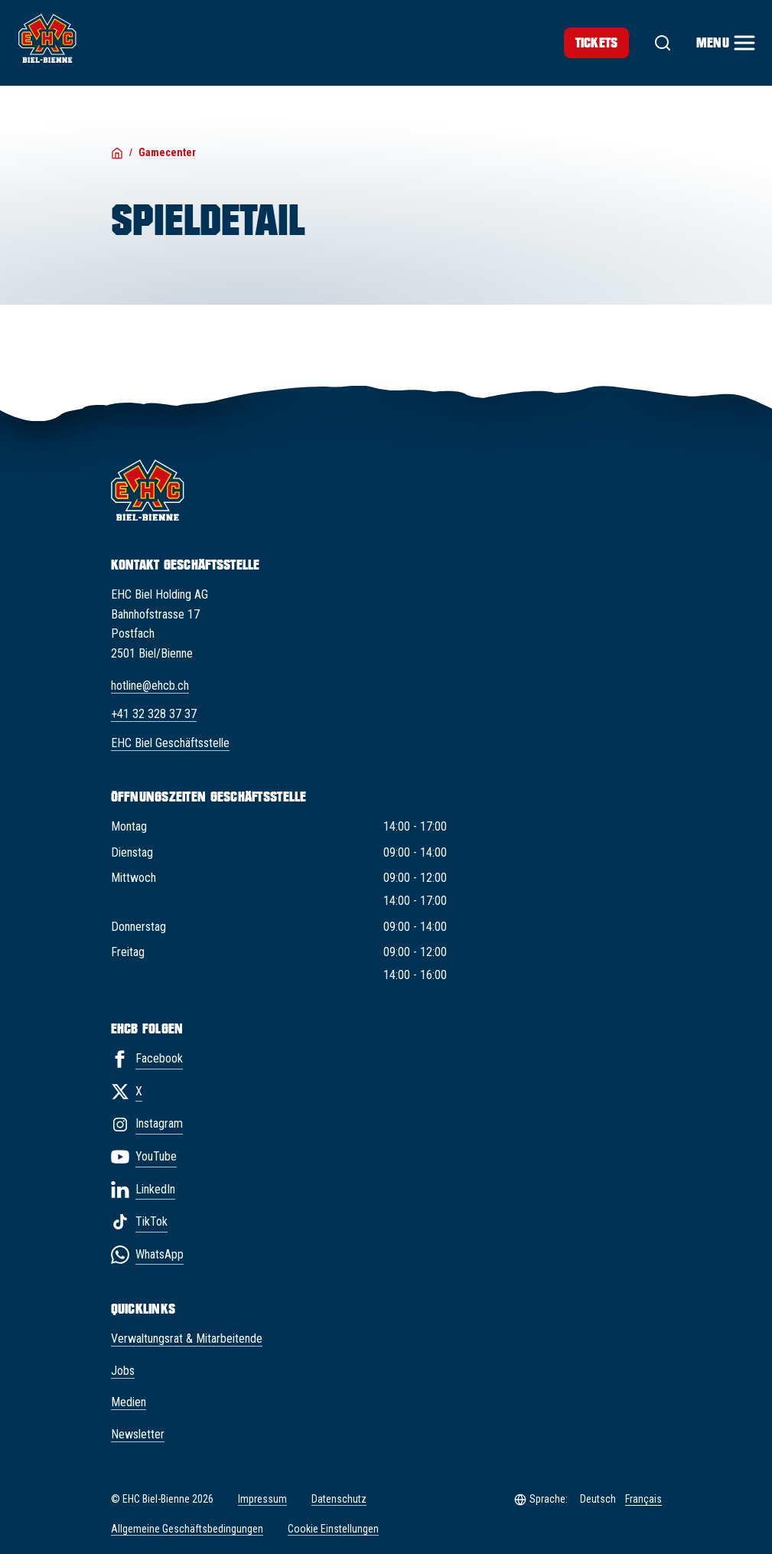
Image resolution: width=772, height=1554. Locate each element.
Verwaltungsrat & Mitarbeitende (186, 1338)
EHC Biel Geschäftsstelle (170, 743)
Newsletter (137, 1434)
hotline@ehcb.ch (150, 685)
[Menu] (725, 43)
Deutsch (598, 1499)
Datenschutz (338, 1499)
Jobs (123, 1370)
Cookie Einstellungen (333, 1529)
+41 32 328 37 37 (154, 714)
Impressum (262, 1499)
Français (643, 1499)
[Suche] (662, 43)
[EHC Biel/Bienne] (47, 38)
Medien (128, 1402)
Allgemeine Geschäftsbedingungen (187, 1529)
